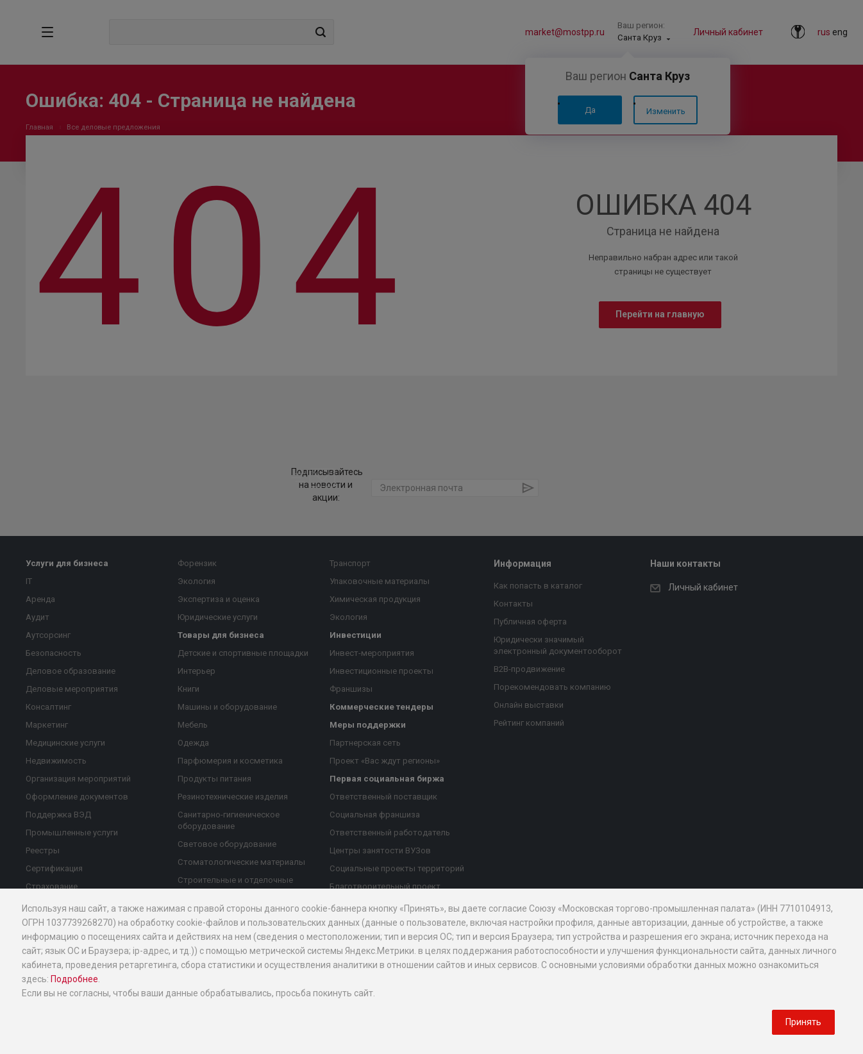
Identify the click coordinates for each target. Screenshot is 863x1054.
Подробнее (74, 979)
